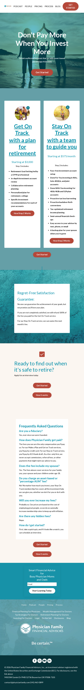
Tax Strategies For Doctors (26, 616)
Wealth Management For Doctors (57, 612)
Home (24, 606)
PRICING (38, 6)
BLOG (57, 6)
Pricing (50, 606)
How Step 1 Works (22, 213)
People (42, 606)
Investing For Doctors (22, 619)
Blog (69, 619)
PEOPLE (28, 6)
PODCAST (17, 6)
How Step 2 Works (61, 241)
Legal (37, 619)
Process (59, 606)
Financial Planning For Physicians (26, 612)
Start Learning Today (42, 591)
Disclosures (59, 619)
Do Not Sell (47, 619)
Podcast (32, 606)
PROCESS (49, 6)
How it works (42, 395)
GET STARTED (70, 6)
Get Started (42, 72)
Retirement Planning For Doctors (54, 616)
